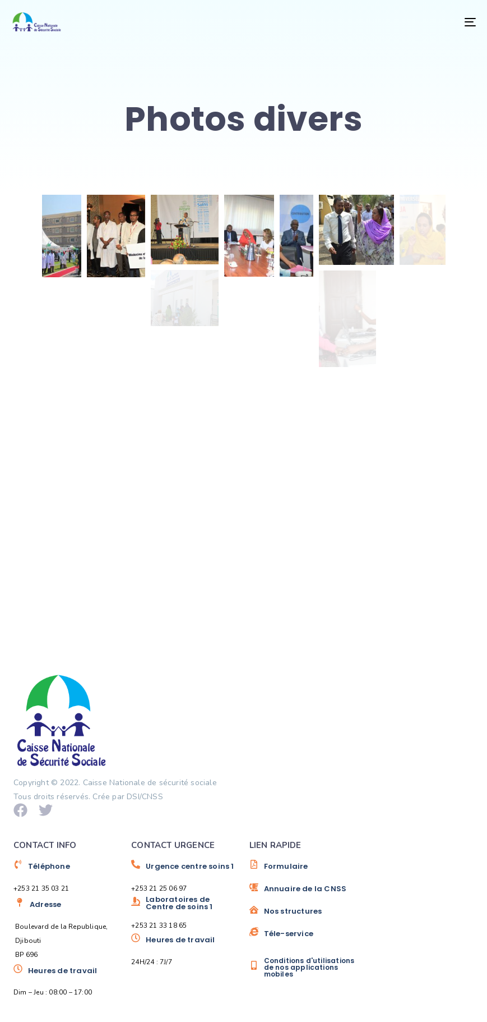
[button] (61, 236)
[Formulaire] (302, 870)
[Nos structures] (302, 915)
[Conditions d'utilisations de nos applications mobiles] (302, 967)
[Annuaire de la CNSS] (302, 893)
